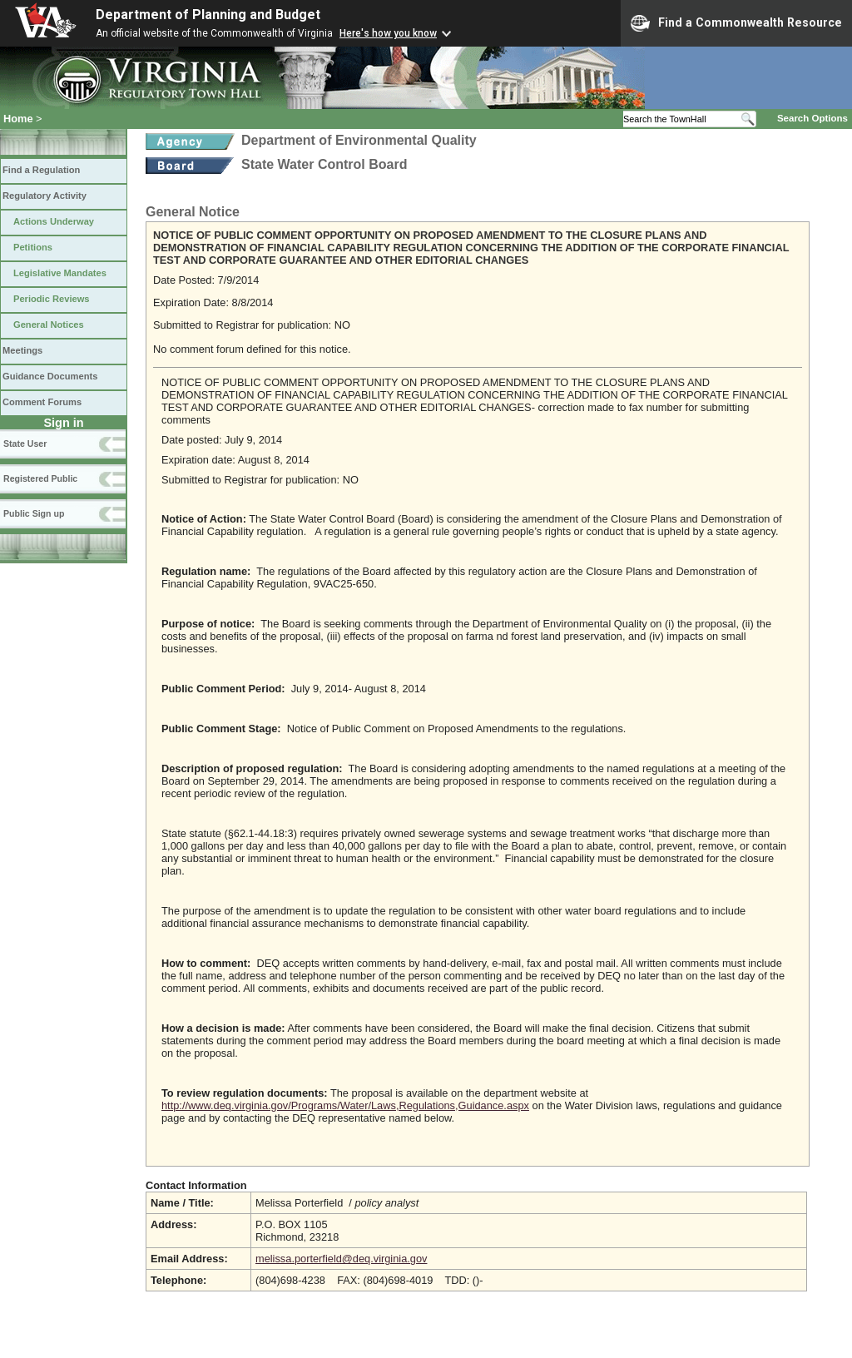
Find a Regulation (41, 170)
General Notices (48, 325)
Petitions (32, 247)
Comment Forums (42, 402)
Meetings (22, 350)
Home (18, 118)
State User (25, 444)
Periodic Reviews (51, 299)
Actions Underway (53, 221)
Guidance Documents (49, 376)
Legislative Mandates (59, 273)
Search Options (812, 118)
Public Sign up (33, 513)
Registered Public (40, 478)
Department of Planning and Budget (208, 14)
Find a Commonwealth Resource (736, 23)
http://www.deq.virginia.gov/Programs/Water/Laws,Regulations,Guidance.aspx (345, 1105)
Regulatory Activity (44, 196)
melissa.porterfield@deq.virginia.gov (341, 1258)
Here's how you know (388, 33)
